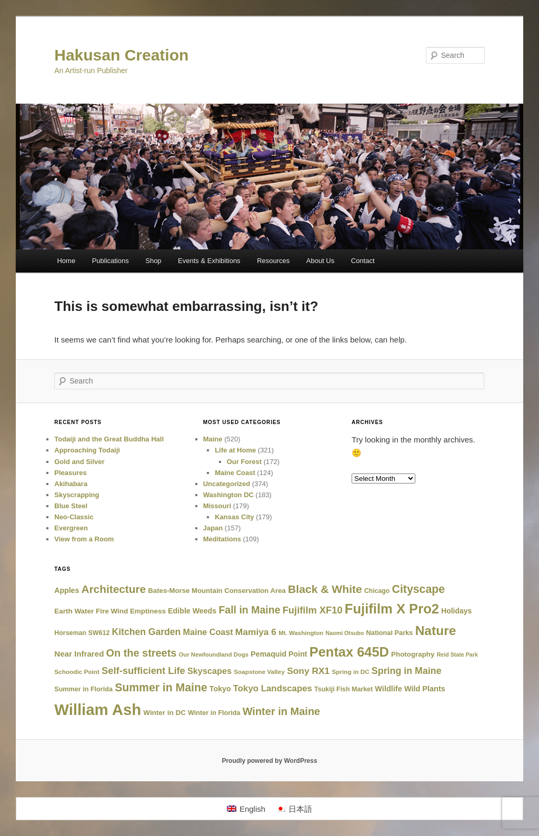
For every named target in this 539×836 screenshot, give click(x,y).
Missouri (217, 506)
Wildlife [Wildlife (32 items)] (388, 688)
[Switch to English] (246, 808)
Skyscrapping (76, 495)
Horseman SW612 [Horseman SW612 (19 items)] (81, 633)
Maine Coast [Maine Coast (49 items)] (208, 632)
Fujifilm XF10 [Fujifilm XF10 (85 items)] (313, 610)
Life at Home (235, 450)
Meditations (222, 539)
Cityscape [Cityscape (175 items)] (418, 589)
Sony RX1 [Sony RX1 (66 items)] (308, 671)
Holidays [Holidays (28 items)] (456, 611)
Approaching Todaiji (87, 450)
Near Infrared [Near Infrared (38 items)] (79, 653)
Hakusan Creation (121, 55)
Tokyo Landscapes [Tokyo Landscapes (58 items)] (272, 688)
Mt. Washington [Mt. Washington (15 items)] (300, 633)
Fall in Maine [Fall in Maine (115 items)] (249, 610)
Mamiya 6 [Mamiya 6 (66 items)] (255, 632)
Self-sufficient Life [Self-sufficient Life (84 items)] (143, 670)
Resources (273, 261)
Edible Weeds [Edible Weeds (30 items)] (192, 611)
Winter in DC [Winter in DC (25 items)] (164, 713)
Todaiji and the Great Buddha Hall (109, 439)
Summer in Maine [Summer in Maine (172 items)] (161, 687)
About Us (320, 261)
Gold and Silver (79, 462)
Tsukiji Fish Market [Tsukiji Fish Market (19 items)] (343, 689)
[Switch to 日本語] (294, 808)
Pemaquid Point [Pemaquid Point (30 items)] (279, 654)
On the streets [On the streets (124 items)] (141, 653)
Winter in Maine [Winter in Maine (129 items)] (282, 711)
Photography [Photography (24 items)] (412, 654)
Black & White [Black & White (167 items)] (325, 589)
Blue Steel (70, 506)
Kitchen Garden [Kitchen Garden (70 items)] (146, 632)
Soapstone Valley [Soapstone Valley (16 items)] (259, 671)
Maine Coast (235, 473)
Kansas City (234, 517)
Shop (153, 261)
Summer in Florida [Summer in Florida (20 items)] (83, 689)
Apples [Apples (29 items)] (66, 590)
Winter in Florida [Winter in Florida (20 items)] (214, 713)
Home (66, 261)
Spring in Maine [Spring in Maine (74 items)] (407, 671)
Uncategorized (227, 484)
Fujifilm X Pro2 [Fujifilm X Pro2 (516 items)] (392, 608)
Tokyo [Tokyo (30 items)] (220, 688)
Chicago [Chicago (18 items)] (377, 591)
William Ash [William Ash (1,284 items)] (97, 709)
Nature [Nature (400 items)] (435, 630)
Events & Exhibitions (209, 261)
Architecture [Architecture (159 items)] (113, 589)
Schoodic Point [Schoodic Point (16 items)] (76, 671)
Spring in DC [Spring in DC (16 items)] (350, 671)
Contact (363, 261)
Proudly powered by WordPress (269, 760)
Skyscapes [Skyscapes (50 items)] (209, 671)
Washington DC (228, 495)
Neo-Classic (73, 517)
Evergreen (71, 528)
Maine (213, 439)
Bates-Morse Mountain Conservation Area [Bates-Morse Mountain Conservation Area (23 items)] (217, 591)
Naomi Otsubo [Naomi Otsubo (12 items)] (345, 633)
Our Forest (244, 462)
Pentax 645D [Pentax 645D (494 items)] (349, 651)
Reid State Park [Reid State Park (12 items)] (457, 654)
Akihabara (70, 484)
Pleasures (70, 473)
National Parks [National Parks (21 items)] (389, 633)
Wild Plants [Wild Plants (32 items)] (424, 688)
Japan (213, 528)
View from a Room (84, 539)
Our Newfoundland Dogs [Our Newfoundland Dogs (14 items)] (214, 654)
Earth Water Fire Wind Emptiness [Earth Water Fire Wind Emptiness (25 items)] (110, 611)
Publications (110, 261)
